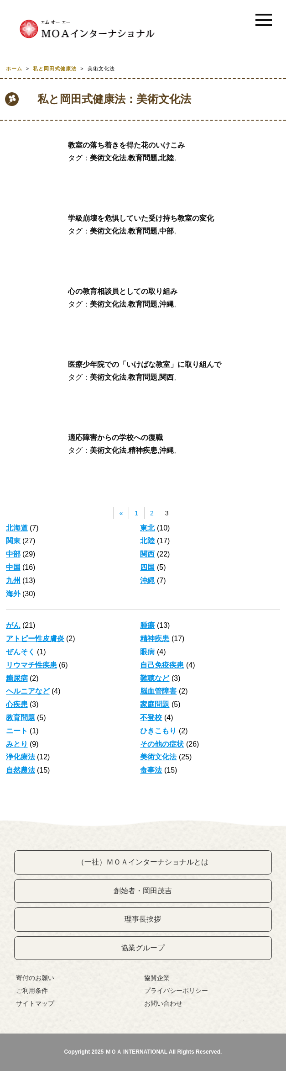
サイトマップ (35, 1003)
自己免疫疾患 (162, 665)
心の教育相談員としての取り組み (122, 291)
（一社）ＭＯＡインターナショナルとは (142, 862)
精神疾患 (142, 450)
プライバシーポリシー (176, 990)
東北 (147, 528)
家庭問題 (154, 704)
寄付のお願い (35, 977)
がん (13, 625)
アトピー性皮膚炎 (35, 638)
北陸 (166, 158)
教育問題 (142, 158)
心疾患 (17, 704)
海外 (13, 594)
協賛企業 (157, 977)
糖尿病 (17, 678)
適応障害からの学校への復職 (115, 437)
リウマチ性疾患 (31, 665)
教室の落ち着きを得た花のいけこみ (126, 145)
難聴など (154, 678)
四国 (147, 567)
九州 (13, 580)
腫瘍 (147, 625)
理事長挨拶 (143, 919)
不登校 (151, 717)
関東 (13, 541)
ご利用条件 (32, 990)
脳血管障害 (158, 691)
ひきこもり (158, 731)
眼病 (147, 652)
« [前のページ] (121, 513)
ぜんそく (20, 652)
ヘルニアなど (28, 691)
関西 (166, 377)
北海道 (17, 528)
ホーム (14, 68)
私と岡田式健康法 (55, 68)
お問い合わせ (163, 1003)
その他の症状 (162, 744)
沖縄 (166, 304)
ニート (17, 731)
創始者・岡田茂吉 (143, 891)
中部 (166, 231)
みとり (17, 744)
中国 (13, 567)
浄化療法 (20, 757)
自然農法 (20, 770)
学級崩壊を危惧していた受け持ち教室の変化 (141, 218)
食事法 (151, 770)
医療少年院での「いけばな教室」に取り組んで (144, 364)
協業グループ (143, 948)
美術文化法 (108, 158)
